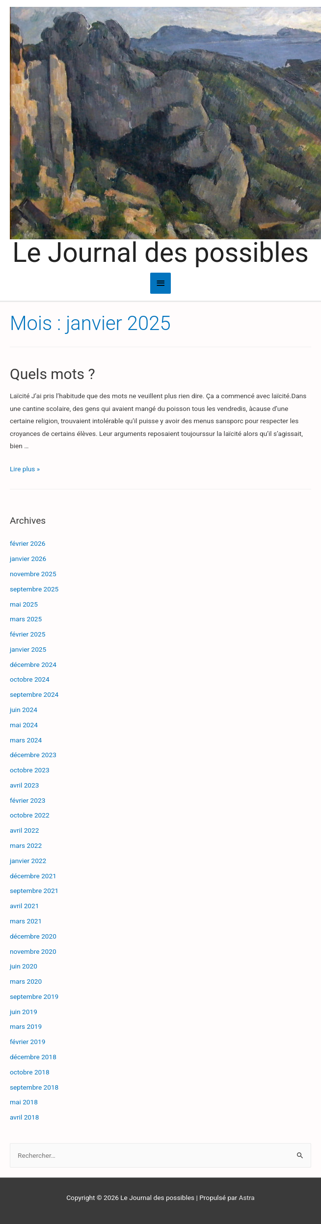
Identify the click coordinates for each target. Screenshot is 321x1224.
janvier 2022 (28, 861)
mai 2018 (24, 1102)
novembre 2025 (33, 574)
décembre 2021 (33, 876)
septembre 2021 (34, 890)
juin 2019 (23, 1012)
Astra (247, 1197)
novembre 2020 (33, 951)
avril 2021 (24, 906)
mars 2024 (26, 740)
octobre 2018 (30, 1072)
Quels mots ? (52, 373)
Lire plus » (25, 469)
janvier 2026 (28, 558)
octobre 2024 (30, 679)
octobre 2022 (30, 815)
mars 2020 (26, 981)
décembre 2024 (33, 664)
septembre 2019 (34, 996)
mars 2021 (26, 921)
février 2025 (27, 634)
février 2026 (27, 543)
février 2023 (27, 800)
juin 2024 (23, 710)
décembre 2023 (33, 755)
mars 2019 (26, 1026)
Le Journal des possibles (160, 252)
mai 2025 (24, 604)
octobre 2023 (30, 770)
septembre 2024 (34, 694)
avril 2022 (24, 830)
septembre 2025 (34, 589)
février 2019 (27, 1042)
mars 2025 (26, 619)
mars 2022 (26, 845)
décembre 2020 (33, 936)
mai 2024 (24, 725)
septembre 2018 (34, 1087)
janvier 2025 (28, 649)
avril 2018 (24, 1117)
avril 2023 (24, 785)
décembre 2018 (33, 1057)
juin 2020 (23, 966)
